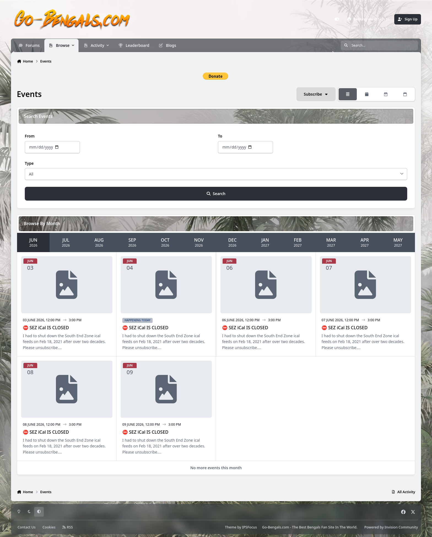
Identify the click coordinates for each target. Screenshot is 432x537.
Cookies (48, 527)
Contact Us (27, 527)
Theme (230, 527)
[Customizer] (337, 19)
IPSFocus (249, 527)
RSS (68, 527)
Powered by (391, 527)
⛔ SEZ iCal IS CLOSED (46, 328)
